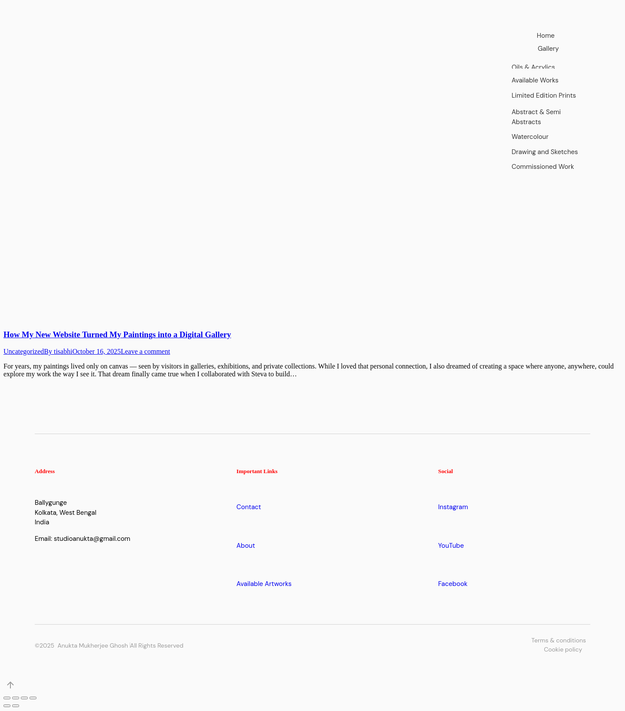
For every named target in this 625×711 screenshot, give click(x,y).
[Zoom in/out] (33, 698)
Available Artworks (264, 583)
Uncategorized (23, 351)
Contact (249, 507)
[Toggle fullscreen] (24, 698)
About (246, 545)
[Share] (15, 698)
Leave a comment (145, 351)
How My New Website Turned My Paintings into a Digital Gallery (117, 334)
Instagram (453, 507)
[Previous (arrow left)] (6, 705)
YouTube (451, 545)
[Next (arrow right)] (15, 705)
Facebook (453, 583)
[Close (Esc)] (6, 698)
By (58, 351)
